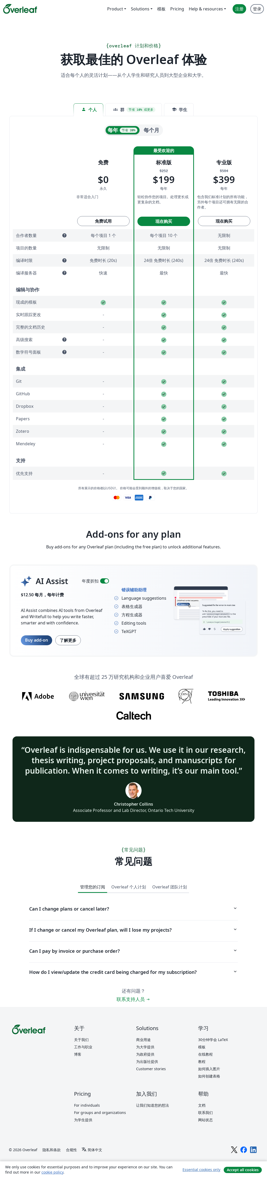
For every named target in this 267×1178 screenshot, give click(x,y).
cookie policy (52, 1172)
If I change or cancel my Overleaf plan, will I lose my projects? (133, 930)
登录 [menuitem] (257, 9)
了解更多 (68, 640)
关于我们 (81, 1039)
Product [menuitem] (115, 9)
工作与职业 (83, 1046)
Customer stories (151, 1068)
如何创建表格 (209, 1076)
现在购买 (163, 221)
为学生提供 (83, 1119)
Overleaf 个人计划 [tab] (128, 887)
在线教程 (205, 1054)
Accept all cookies (243, 1169)
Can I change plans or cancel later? (133, 909)
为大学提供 (145, 1046)
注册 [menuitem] (239, 9)
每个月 (151, 130)
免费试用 (103, 221)
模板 (201, 1046)
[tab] (133, 109)
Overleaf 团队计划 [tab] (169, 887)
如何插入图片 (209, 1068)
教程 (201, 1061)
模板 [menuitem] (161, 9)
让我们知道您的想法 (152, 1105)
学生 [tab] (179, 109)
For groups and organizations (100, 1112)
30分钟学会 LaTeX (213, 1039)
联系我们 (205, 1112)
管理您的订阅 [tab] (92, 887)
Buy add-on (36, 640)
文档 (201, 1105)
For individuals (87, 1105)
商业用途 (143, 1039)
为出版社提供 (147, 1061)
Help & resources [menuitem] (206, 9)
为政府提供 (145, 1054)
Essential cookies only (201, 1169)
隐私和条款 (52, 1149)
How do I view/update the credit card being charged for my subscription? (133, 972)
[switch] (104, 581)
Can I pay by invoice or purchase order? (133, 951)
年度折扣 (90, 581)
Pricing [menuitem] (177, 9)
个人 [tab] (89, 109)
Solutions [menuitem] (140, 9)
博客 (77, 1054)
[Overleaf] (20, 9)
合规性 (71, 1149)
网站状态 (205, 1119)
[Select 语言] (91, 1149)
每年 (122, 130)
